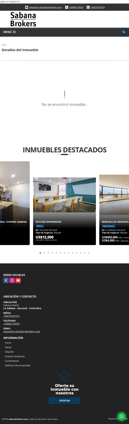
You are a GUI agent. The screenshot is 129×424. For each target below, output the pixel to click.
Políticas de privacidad (17, 365)
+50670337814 (98, 7)
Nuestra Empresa (15, 356)
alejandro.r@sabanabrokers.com (45, 7)
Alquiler (9, 351)
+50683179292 (76, 7)
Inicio (4, 45)
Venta (8, 347)
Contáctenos (12, 360)
